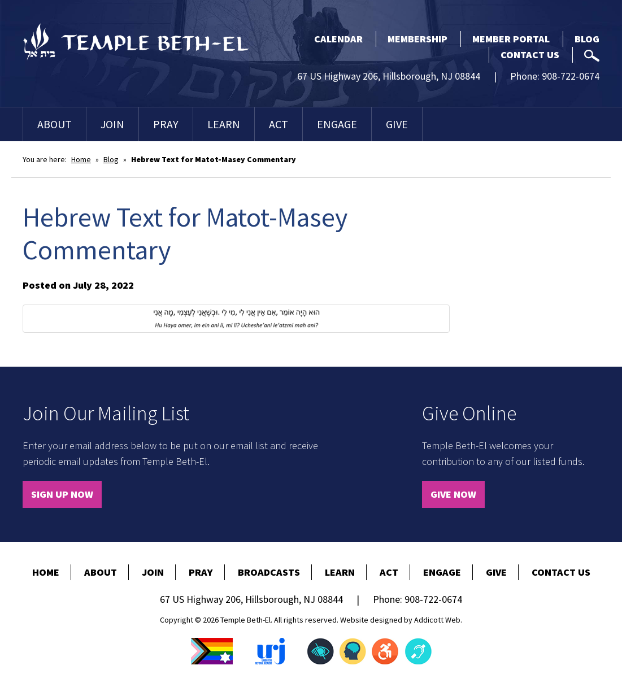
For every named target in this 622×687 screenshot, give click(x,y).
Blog (587, 38)
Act (278, 124)
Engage (337, 124)
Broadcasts (269, 572)
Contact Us (530, 54)
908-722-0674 (570, 75)
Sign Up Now (62, 494)
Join (112, 124)
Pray (166, 124)
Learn (223, 124)
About (54, 124)
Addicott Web (437, 620)
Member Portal (511, 38)
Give (397, 124)
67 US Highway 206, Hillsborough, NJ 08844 (388, 75)
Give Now (453, 494)
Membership (417, 38)
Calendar (338, 38)
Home (81, 159)
